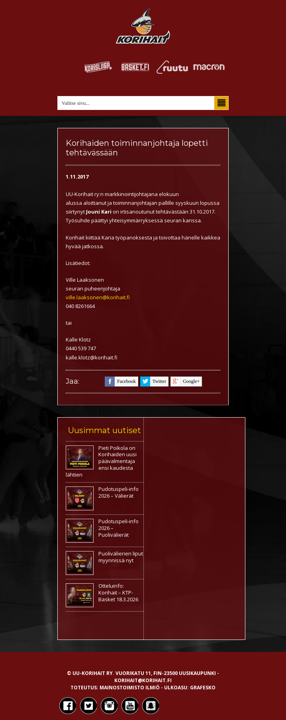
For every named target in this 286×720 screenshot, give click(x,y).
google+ (185, 381)
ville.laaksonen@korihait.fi (98, 297)
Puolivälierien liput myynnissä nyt (120, 557)
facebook (120, 381)
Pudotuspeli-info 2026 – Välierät (118, 492)
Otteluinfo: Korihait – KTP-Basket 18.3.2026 (118, 592)
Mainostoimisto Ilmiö (130, 687)
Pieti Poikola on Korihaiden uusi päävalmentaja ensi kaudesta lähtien (101, 461)
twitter (153, 381)
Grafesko (202, 687)
